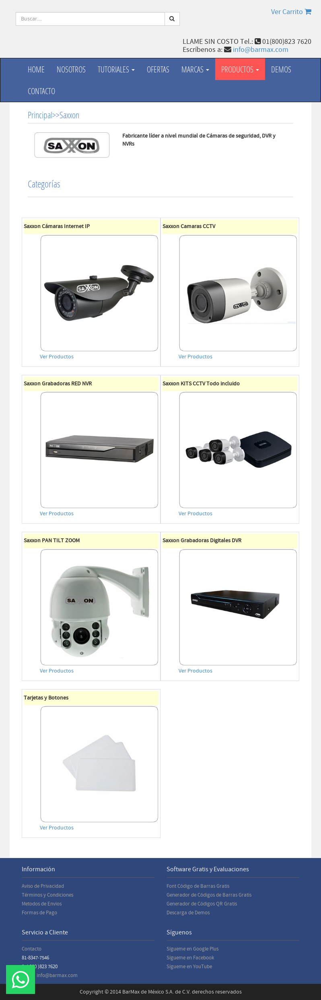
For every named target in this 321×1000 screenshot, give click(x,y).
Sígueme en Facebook (190, 958)
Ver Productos (57, 356)
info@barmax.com (260, 49)
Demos (281, 69)
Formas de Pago (39, 912)
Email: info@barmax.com (50, 975)
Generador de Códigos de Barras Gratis (209, 895)
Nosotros (71, 69)
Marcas (195, 69)
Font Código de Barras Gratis (198, 886)
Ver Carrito (291, 11)
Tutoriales (116, 69)
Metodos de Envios (42, 904)
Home (36, 69)
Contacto (41, 91)
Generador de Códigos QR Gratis (202, 904)
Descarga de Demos (188, 912)
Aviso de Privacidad (43, 886)
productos (240, 69)
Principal (40, 115)
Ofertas (158, 69)
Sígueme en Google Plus (192, 949)
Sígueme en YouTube (189, 966)
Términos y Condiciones (47, 895)
